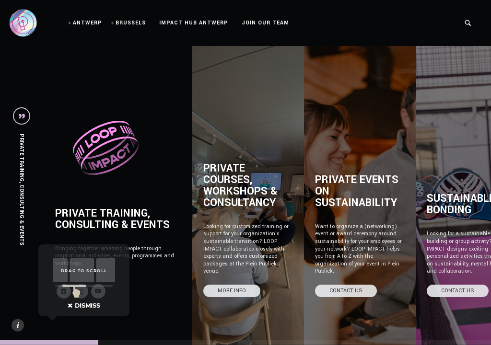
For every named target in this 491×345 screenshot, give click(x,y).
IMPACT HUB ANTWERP (193, 22)
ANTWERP (87, 22)
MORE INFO (232, 290)
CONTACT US (345, 290)
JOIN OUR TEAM (265, 22)
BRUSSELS (131, 22)
